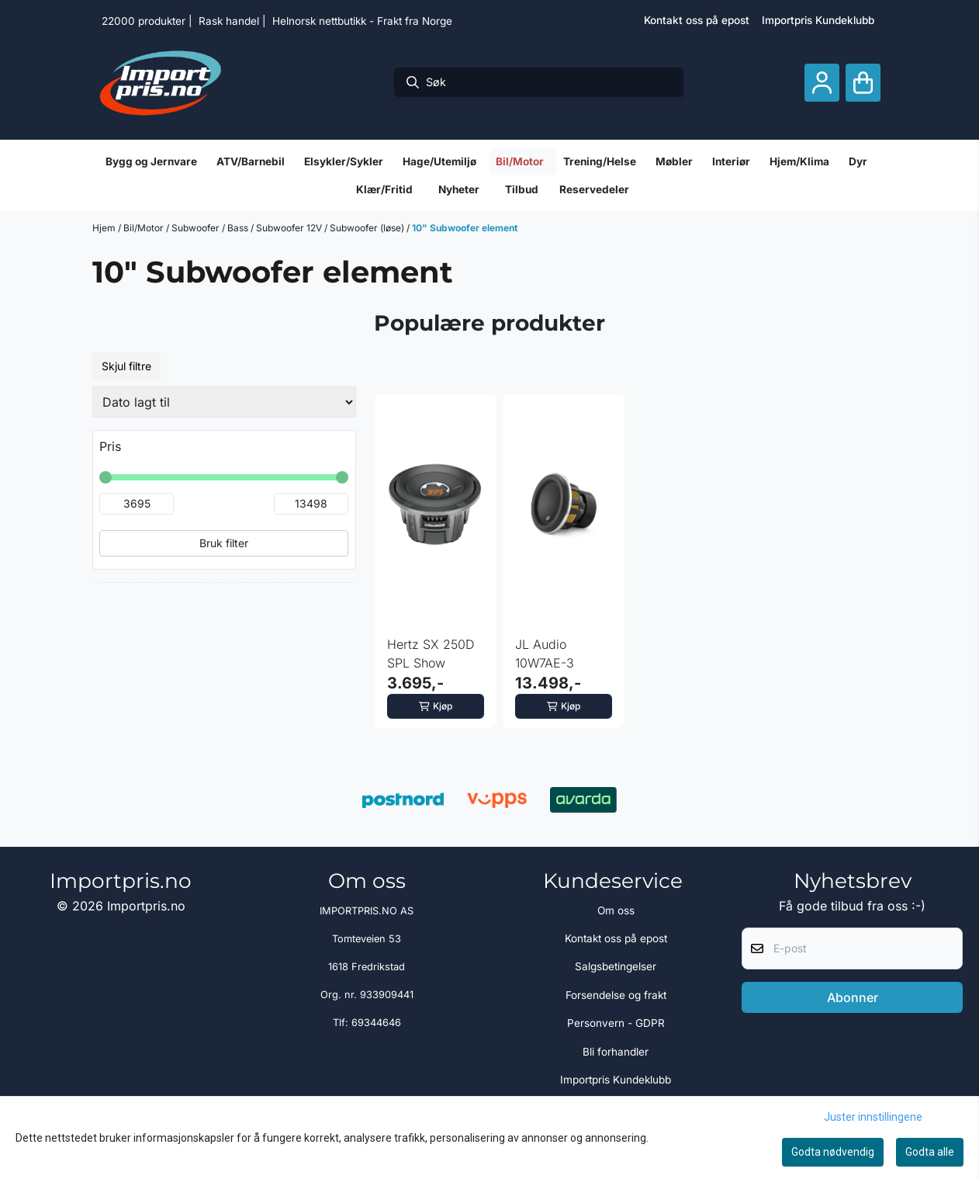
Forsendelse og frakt (616, 995)
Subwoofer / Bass (211, 228)
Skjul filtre (126, 366)
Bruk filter (223, 543)
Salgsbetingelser (615, 966)
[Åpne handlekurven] (863, 83)
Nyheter (458, 189)
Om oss (616, 910)
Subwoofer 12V (290, 228)
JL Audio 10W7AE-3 (544, 653)
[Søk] (538, 82)
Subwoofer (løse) (368, 228)
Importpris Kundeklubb (818, 20)
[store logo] (161, 82)
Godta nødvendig (832, 1152)
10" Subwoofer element (464, 228)
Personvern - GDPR (616, 1023)
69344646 (376, 1022)
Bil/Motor (144, 228)
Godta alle (929, 1152)
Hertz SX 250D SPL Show (431, 653)
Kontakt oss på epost (696, 20)
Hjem (105, 228)
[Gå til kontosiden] (821, 83)
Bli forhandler (616, 1051)
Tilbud (521, 189)
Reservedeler (594, 189)
